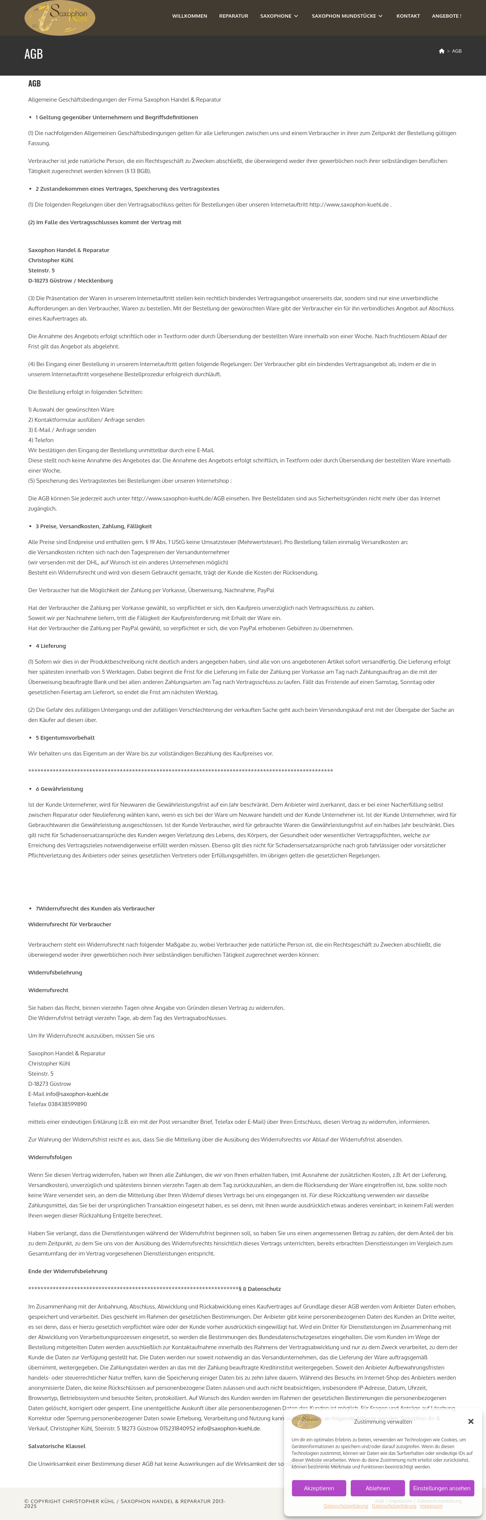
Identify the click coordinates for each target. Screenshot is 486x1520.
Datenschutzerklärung (346, 1506)
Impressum (431, 1506)
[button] (471, 1421)
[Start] (442, 51)
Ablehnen (378, 1488)
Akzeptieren (319, 1488)
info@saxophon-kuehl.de (77, 1093)
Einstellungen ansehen (442, 1488)
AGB (457, 51)
